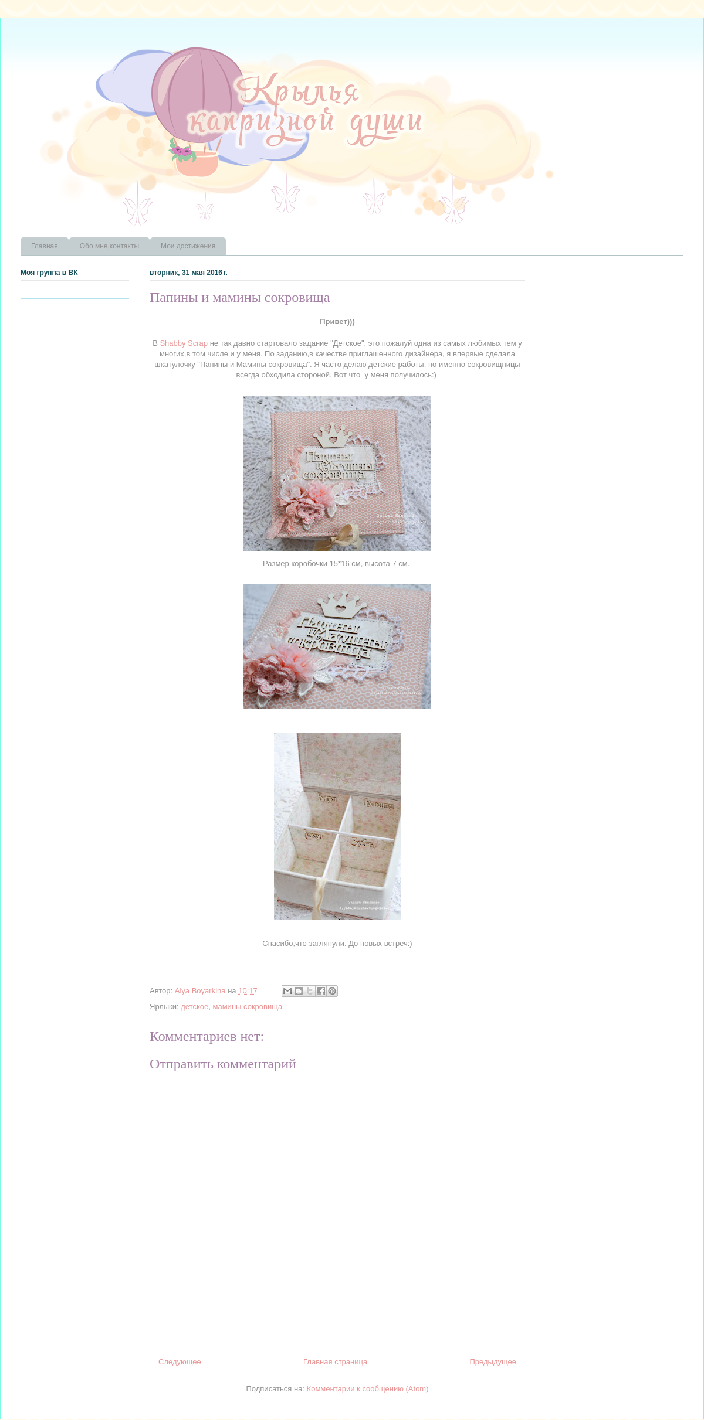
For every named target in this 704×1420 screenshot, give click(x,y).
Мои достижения (188, 246)
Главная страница (335, 1361)
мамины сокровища (248, 1006)
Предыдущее (492, 1361)
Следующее (179, 1361)
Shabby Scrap (183, 343)
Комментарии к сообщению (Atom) (368, 1388)
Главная (44, 246)
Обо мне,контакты (109, 246)
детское (194, 1006)
